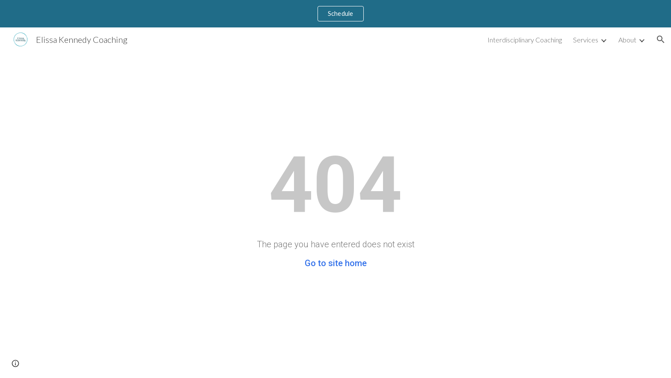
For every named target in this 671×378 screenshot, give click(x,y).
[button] (660, 39)
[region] (335, 13)
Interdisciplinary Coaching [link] (524, 40)
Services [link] (585, 40)
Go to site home (336, 263)
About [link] (627, 40)
